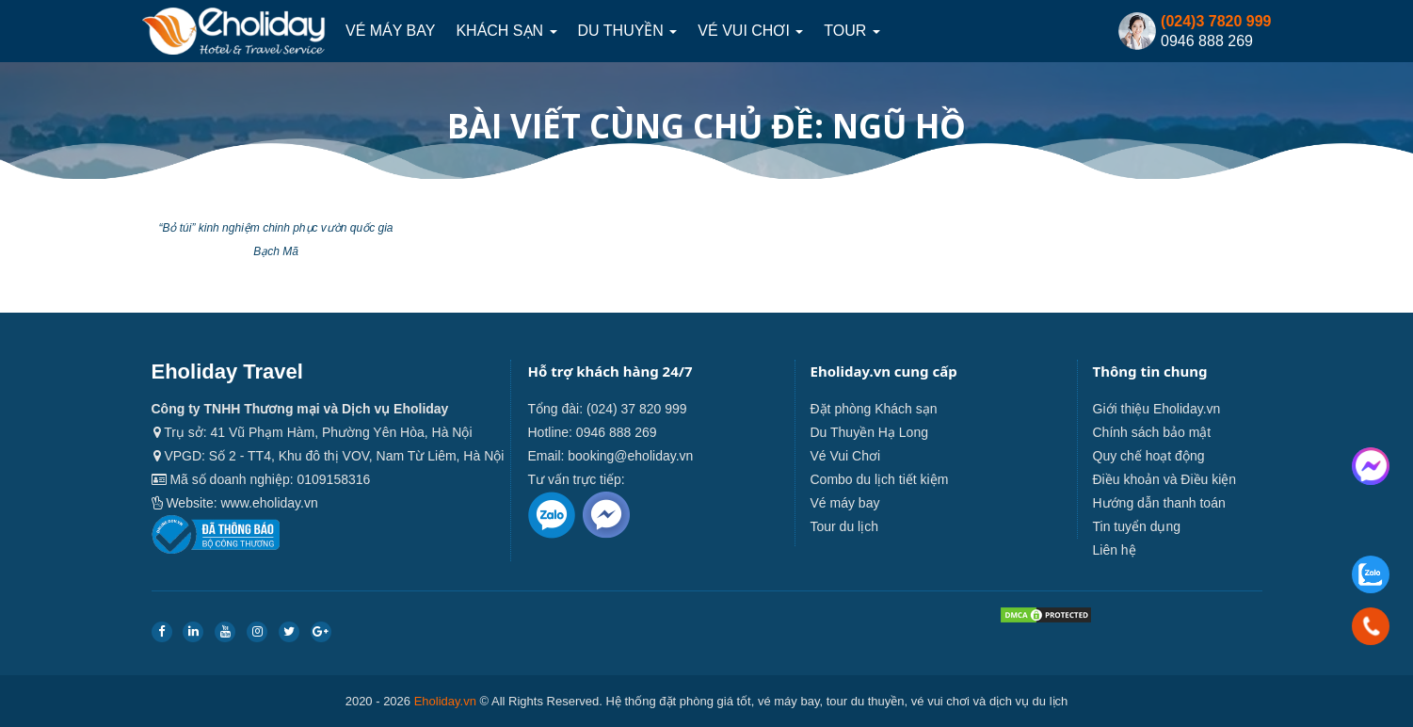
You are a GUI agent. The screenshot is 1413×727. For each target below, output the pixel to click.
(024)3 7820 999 (1216, 21)
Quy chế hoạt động (1149, 455)
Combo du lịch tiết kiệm (880, 479)
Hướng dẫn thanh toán (1159, 502)
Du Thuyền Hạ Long (869, 432)
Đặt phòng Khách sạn (874, 408)
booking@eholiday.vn (630, 455)
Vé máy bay (390, 31)
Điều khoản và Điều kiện (1165, 479)
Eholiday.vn (445, 701)
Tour (851, 31)
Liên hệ (1114, 549)
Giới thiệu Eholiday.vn (1157, 408)
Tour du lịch (844, 526)
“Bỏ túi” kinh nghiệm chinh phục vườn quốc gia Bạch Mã (275, 239)
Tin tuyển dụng (1137, 526)
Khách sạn (506, 31)
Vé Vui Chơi (750, 31)
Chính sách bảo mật (1152, 432)
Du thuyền (628, 31)
